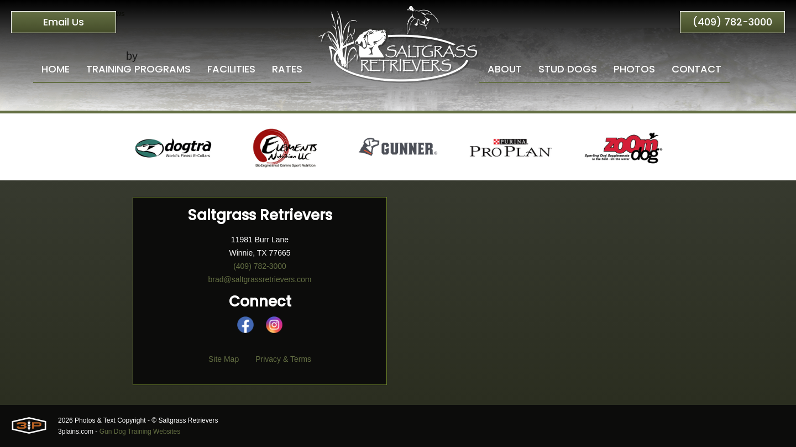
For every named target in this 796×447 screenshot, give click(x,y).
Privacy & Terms (283, 359)
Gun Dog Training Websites (140, 431)
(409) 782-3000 (732, 22)
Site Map (223, 359)
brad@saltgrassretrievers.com (260, 279)
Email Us (63, 22)
